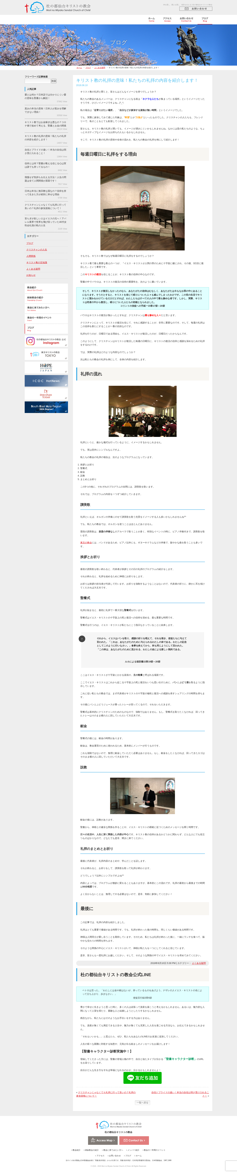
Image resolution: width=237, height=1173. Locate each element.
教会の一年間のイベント (154, 1150)
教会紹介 (75, 1150)
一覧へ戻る (142, 1102)
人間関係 (31, 256)
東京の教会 (86, 542)
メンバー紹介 (132, 1150)
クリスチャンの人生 (36, 249)
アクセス (99, 1156)
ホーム (79, 68)
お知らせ (31, 275)
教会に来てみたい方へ (112, 1150)
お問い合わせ (114, 1156)
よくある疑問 (99, 68)
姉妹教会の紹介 (91, 1150)
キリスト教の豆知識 (36, 262)
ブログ (88, 68)
